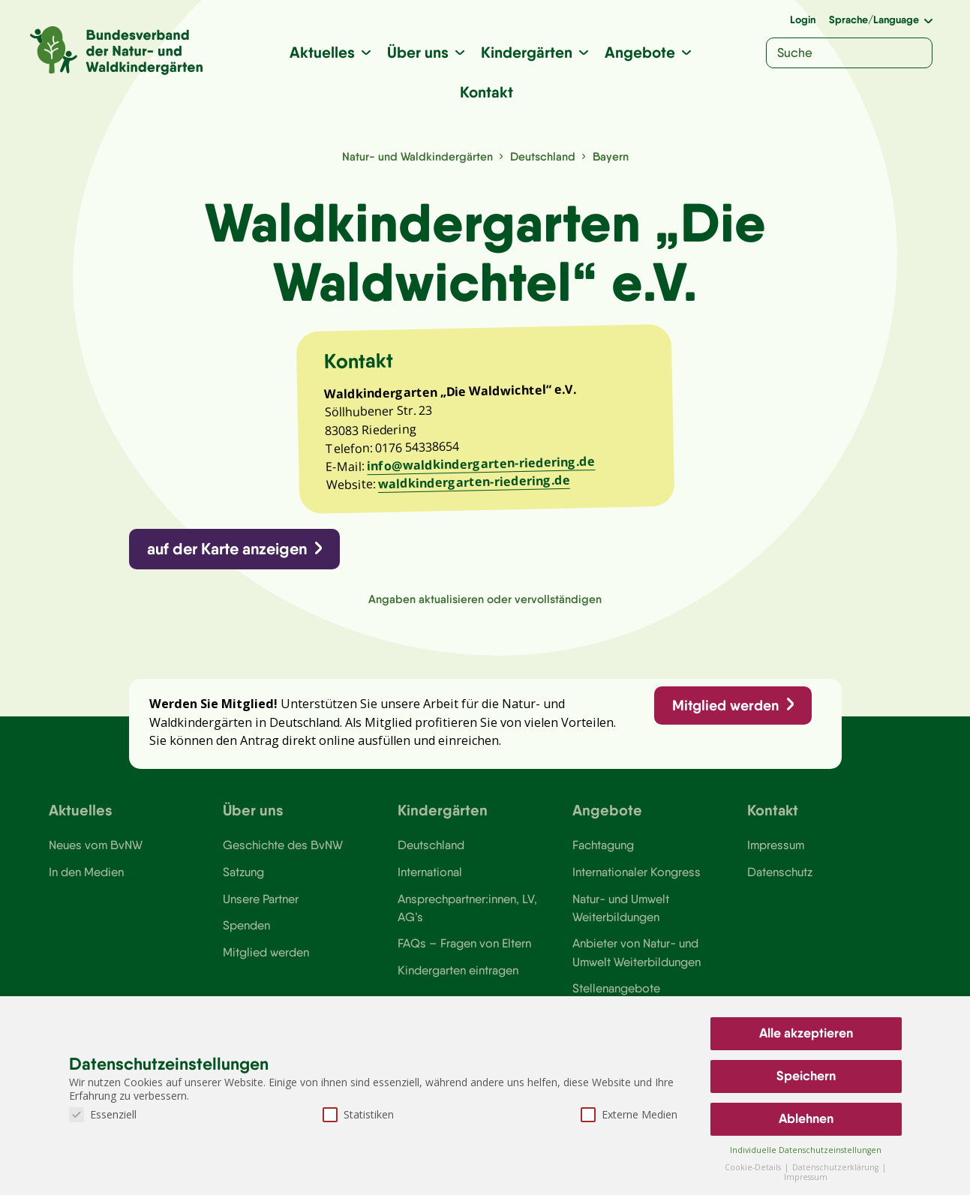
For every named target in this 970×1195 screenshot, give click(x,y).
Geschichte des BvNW (283, 844)
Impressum (775, 844)
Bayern (611, 156)
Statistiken (358, 1114)
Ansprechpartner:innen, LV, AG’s (467, 907)
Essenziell (103, 1114)
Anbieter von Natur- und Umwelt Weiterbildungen (636, 951)
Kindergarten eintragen (458, 969)
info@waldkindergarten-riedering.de (481, 463)
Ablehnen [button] (806, 1118)
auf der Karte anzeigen (227, 549)
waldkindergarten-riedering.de (473, 482)
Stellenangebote (616, 987)
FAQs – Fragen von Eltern (464, 942)
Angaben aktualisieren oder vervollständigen (485, 599)
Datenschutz (779, 871)
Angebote (640, 52)
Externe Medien (629, 1114)
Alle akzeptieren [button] (806, 1033)
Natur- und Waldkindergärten (417, 156)
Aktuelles (322, 52)
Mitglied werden (725, 705)
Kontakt (486, 92)
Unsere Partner (261, 898)
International (430, 871)
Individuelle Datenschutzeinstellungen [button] (805, 1150)
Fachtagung (603, 844)
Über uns (418, 52)
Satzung (243, 871)
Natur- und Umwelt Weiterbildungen (620, 907)
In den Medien (86, 871)
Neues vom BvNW (96, 844)
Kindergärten (526, 52)
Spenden (246, 924)
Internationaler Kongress (636, 871)
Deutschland (542, 156)
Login (802, 19)
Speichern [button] (806, 1075)
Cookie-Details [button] (754, 1167)
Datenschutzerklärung (836, 1167)
